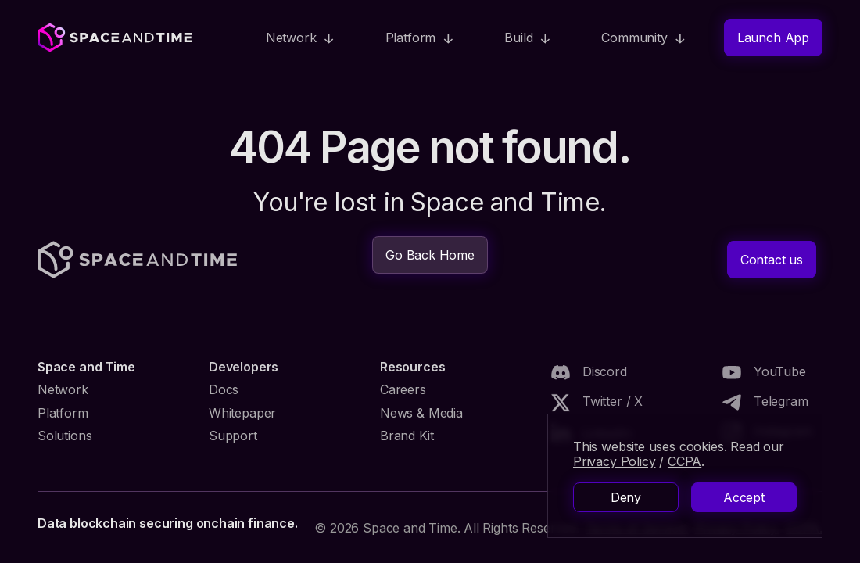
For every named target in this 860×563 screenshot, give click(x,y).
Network (63, 389)
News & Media (421, 413)
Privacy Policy (614, 461)
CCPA (684, 461)
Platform (63, 413)
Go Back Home (430, 255)
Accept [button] (744, 497)
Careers (403, 389)
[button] (300, 37)
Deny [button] (626, 497)
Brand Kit (406, 435)
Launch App (773, 37)
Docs (223, 389)
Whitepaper (242, 413)
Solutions (64, 435)
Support (233, 435)
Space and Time (86, 366)
